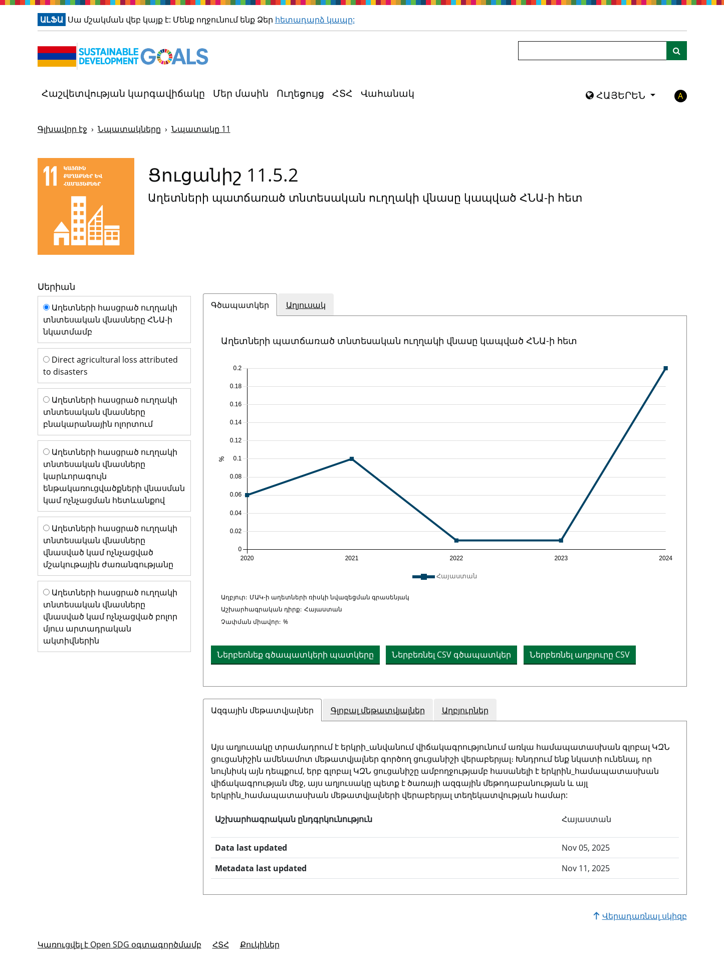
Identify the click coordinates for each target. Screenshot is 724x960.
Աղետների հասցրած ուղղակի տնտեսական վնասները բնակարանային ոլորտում (110, 411)
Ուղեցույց (300, 93)
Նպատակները (129, 128)
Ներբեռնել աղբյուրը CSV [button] (580, 654)
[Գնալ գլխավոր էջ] (125, 56)
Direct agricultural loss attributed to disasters (110, 365)
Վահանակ (387, 93)
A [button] (680, 95)
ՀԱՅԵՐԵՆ (617, 95)
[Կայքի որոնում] (676, 50)
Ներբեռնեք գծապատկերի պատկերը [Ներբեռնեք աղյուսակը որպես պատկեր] (295, 654)
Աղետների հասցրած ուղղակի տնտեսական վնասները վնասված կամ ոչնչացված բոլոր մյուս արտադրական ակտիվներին (110, 616)
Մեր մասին (241, 93)
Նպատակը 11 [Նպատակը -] (200, 128)
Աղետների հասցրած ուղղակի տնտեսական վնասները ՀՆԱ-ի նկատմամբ (110, 319)
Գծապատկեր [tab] (240, 304)
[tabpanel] (445, 501)
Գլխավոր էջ (62, 128)
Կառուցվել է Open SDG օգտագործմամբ (119, 944)
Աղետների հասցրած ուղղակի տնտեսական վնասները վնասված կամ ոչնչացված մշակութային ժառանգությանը (110, 546)
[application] (445, 463)
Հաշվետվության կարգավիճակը (123, 93)
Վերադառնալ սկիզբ (640, 915)
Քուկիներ (260, 944)
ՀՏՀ (342, 93)
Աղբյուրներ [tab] (465, 710)
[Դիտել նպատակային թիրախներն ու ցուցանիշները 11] (86, 206)
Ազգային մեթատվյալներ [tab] (262, 710)
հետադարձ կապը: (315, 19)
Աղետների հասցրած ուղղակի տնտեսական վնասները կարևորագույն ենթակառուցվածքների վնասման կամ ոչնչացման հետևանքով (114, 476)
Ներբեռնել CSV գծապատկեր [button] (451, 654)
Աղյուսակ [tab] (306, 304)
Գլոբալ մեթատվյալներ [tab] (378, 710)
